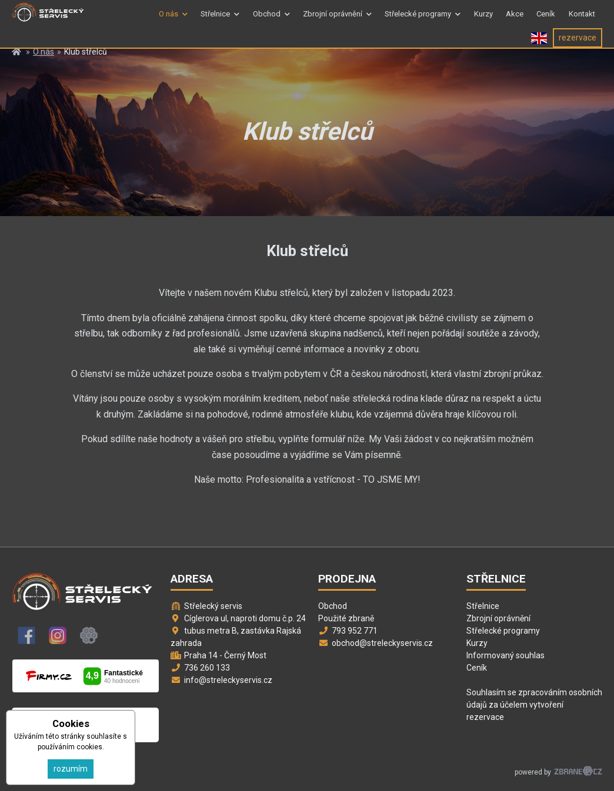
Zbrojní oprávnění (332, 19)
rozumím (71, 768)
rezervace (577, 48)
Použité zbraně (346, 618)
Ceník (545, 19)
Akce (514, 19)
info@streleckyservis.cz (228, 680)
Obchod (267, 19)
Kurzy (483, 19)
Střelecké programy (418, 19)
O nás (168, 19)
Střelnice (215, 19)
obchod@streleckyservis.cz (382, 643)
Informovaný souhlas (505, 655)
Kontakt (582, 19)
